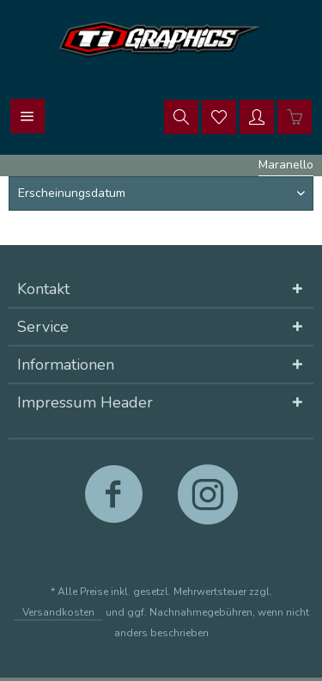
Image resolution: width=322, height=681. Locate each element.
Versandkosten (58, 612)
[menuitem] (27, 116)
